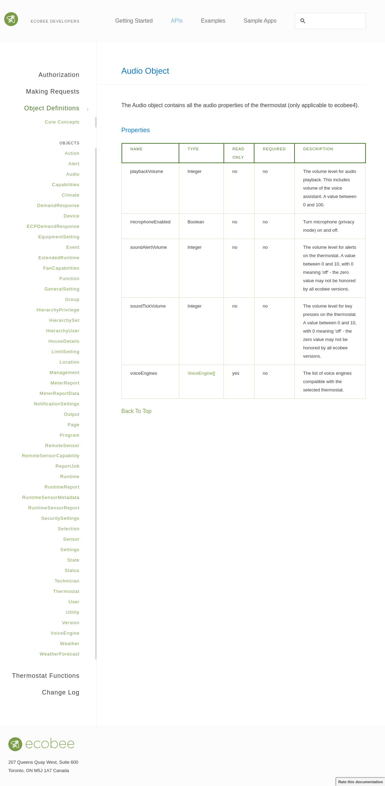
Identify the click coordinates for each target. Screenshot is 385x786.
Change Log (60, 692)
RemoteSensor (62, 445)
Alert (74, 163)
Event (72, 247)
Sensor (71, 539)
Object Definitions (60, 110)
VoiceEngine (64, 633)
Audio (72, 174)
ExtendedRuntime (58, 257)
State (73, 560)
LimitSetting (66, 351)
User (74, 601)
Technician (67, 580)
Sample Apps (260, 21)
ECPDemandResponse (53, 226)
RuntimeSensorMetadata (51, 497)
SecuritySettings (60, 518)
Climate (70, 195)
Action (72, 153)
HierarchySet (64, 320)
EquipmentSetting (59, 236)
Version (70, 622)
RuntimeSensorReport (54, 507)
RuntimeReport (62, 487)
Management (65, 372)
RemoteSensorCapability (51, 455)
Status (72, 570)
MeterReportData (60, 393)
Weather (70, 643)
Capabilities (65, 184)
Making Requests (61, 94)
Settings (70, 549)
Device (72, 216)
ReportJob (68, 466)
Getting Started (134, 21)
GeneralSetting (62, 289)
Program (70, 435)
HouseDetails (63, 341)
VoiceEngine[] (201, 373)
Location (69, 362)
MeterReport (64, 383)
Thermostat (66, 591)
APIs (177, 21)
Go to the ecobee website (12, 19)
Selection (68, 528)
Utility (73, 612)
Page (73, 424)
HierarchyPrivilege (58, 309)
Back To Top (136, 411)
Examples (213, 21)
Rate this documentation (360, 782)
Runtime (69, 476)
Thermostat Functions (54, 678)
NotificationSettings (56, 403)
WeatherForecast (59, 654)
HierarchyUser (62, 330)
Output (71, 414)
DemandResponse (58, 205)
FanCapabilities (61, 268)
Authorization (67, 77)
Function (70, 278)
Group (72, 299)
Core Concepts (62, 122)
